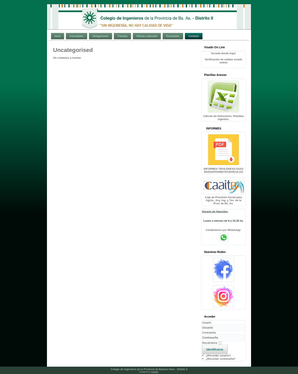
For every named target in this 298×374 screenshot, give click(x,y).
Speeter (154, 372)
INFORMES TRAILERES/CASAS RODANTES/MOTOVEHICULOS (223, 170)
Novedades (173, 36)
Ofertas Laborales (146, 36)
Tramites (122, 36)
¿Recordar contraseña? (221, 358)
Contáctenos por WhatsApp (223, 229)
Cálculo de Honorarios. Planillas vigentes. (223, 118)
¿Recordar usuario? (218, 355)
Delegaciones (100, 36)
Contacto (193, 36)
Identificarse (214, 349)
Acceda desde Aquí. (223, 53)
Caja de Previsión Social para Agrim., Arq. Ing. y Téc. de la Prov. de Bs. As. (223, 200)
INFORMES (213, 128)
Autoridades (76, 36)
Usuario (206, 322)
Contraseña (209, 332)
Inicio (57, 36)
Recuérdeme (209, 342)
